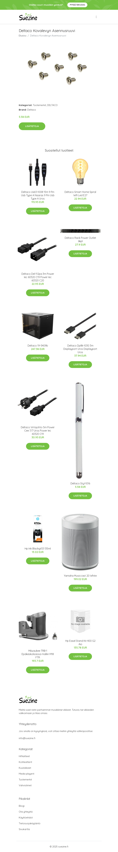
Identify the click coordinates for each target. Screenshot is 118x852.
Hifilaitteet (24, 756)
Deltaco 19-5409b (38, 345)
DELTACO (52, 105)
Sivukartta (24, 829)
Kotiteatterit (25, 762)
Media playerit (26, 773)
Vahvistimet (25, 785)
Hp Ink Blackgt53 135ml (38, 548)
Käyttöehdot (26, 817)
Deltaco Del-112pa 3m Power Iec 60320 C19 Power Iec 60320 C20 (37, 277)
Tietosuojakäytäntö (29, 823)
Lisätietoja (32, 126)
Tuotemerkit (39, 105)
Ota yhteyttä (25, 811)
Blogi (21, 805)
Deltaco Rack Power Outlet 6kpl (80, 239)
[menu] (96, 17)
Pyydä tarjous (77, 5)
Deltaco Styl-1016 (80, 483)
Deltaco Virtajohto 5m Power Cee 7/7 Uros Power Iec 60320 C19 (38, 430)
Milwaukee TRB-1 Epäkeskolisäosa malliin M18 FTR (38, 654)
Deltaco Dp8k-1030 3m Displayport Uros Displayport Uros (80, 349)
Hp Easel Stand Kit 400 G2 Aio (80, 642)
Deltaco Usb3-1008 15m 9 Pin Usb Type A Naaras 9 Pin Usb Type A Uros (37, 195)
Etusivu (22, 35)
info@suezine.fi (27, 738)
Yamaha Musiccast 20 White (80, 575)
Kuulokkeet (25, 767)
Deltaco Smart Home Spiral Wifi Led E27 (80, 193)
